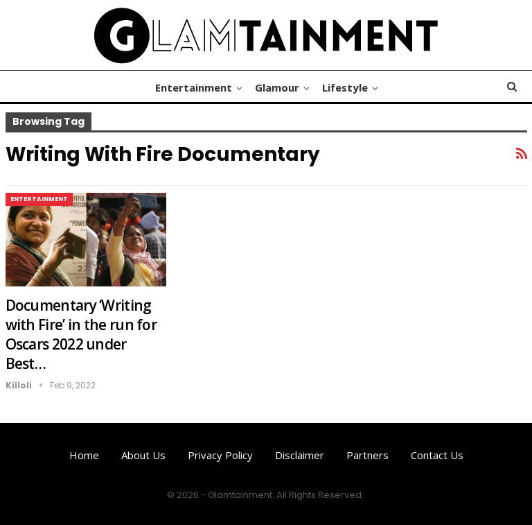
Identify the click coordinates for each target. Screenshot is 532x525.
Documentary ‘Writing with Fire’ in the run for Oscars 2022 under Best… (81, 334)
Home (84, 455)
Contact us (437, 455)
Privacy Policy (220, 455)
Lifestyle (345, 87)
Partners (367, 455)
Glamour (277, 87)
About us (143, 455)
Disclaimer (299, 455)
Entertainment (193, 87)
